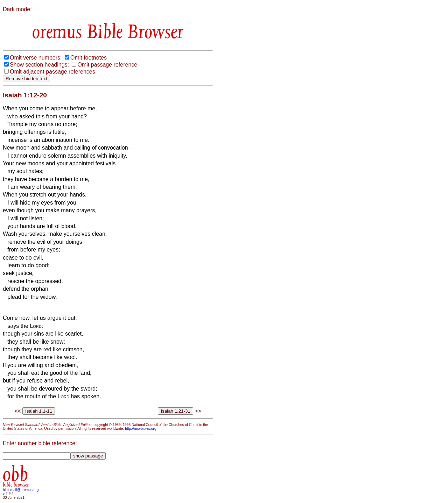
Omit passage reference (107, 65)
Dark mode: (17, 9)
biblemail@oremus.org (21, 490)
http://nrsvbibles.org (140, 428)
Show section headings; (39, 65)
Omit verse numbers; (36, 58)
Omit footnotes (88, 58)
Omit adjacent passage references (52, 72)
